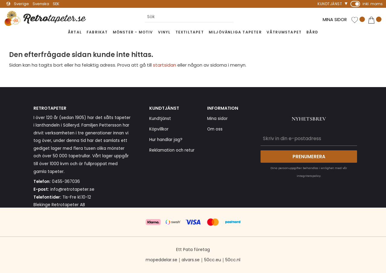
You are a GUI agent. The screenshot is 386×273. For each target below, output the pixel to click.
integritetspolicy (309, 176)
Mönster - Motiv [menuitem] (133, 32)
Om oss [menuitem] (215, 129)
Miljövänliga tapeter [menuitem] (235, 32)
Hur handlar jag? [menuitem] (165, 140)
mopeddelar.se (161, 260)
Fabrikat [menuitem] (97, 32)
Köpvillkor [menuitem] (159, 129)
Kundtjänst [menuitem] (330, 3)
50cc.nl (232, 260)
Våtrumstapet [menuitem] (284, 32)
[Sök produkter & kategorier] (189, 16)
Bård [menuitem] (312, 32)
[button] (358, 20)
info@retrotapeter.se (72, 189)
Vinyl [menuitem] (164, 32)
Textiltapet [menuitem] (190, 32)
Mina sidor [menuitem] (217, 118)
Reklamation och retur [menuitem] (172, 150)
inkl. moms (372, 3)
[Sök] (238, 16)
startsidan (164, 65)
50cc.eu (212, 260)
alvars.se (191, 260)
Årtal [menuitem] (75, 32)
